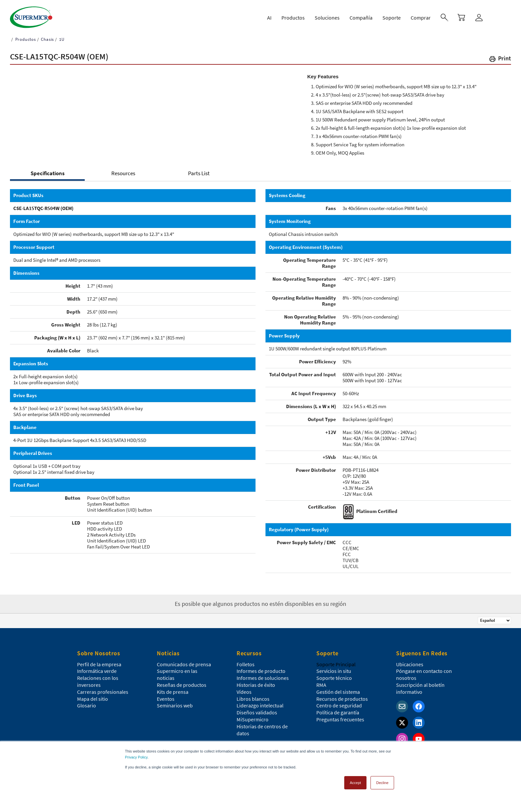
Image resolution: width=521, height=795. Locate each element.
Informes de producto (261, 671)
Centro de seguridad (339, 705)
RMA (321, 685)
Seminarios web (175, 705)
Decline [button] (382, 780)
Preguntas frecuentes (340, 719)
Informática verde (97, 671)
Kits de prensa (172, 691)
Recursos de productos (342, 698)
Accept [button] (355, 780)
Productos (25, 39)
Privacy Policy (136, 754)
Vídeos (244, 691)
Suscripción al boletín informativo (420, 688)
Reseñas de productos (181, 685)
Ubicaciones (409, 664)
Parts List (199, 173)
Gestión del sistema (338, 691)
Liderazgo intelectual (260, 705)
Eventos (165, 698)
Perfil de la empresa (99, 664)
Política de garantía (337, 712)
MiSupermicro (252, 719)
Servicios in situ (333, 671)
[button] (499, 59)
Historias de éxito (256, 685)
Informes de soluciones (263, 678)
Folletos (246, 664)
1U (61, 39)
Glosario (86, 705)
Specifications (47, 173)
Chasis (47, 39)
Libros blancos (253, 698)
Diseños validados (257, 712)
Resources (123, 173)
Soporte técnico (334, 678)
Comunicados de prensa (184, 664)
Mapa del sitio (92, 698)
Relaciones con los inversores (97, 681)
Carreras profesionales (102, 691)
